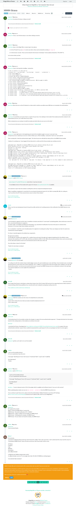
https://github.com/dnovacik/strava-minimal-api (19, 287)
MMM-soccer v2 (11, 197)
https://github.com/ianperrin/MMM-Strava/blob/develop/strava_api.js (42, 326)
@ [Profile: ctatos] (25, 182)
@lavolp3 (15, 314)
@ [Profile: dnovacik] (10, 297)
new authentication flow (43, 184)
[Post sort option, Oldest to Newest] (63, 13)
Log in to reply (68, 13)
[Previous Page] (28, 482)
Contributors (47, 503)
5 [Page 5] (40, 482)
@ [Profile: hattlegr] (10, 19)
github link (10, 299)
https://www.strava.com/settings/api (17, 394)
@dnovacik (24, 295)
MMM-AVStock (17, 197)
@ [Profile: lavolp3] (10, 323)
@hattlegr (15, 17)
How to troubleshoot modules (13, 196)
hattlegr (10, 33)
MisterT (10, 436)
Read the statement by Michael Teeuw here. (38, 6)
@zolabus (15, 368)
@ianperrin (15, 33)
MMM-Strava (19, 178)
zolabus (10, 350)
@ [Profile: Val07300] (20, 182)
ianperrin (10, 17)
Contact (34, 505)
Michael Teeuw (43, 500)
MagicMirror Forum (9, 1)
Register (7, 477)
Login (11, 477)
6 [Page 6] (42, 482)
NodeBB (37, 503)
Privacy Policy (40, 505)
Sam (36, 502)
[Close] (71, 466)
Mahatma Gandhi (38, 23)
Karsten (48, 502)
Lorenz (9, 205)
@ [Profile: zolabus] (10, 370)
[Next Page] (47, 482)
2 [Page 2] (33, 482)
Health (6, 13)
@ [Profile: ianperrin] (10, 35)
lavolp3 (9, 176)
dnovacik (10, 281)
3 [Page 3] (35, 482)
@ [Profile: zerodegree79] (13, 182)
